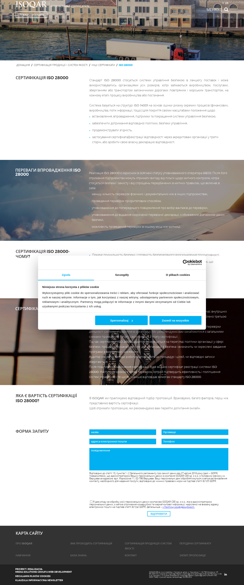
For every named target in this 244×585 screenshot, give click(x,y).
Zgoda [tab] (66, 274)
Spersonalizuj (121, 320)
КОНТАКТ (131, 555)
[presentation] (158, 491)
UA (226, 2)
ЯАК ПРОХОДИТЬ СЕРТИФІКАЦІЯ (91, 543)
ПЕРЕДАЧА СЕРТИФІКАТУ (195, 543)
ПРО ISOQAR (24, 543)
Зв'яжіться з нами (31, 14)
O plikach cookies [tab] (178, 274)
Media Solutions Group (30, 572)
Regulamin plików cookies (33, 576)
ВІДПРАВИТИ (159, 513)
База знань (78, 555)
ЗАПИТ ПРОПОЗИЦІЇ (192, 555)
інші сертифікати (103, 65)
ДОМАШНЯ (23, 65)
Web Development (60, 572)
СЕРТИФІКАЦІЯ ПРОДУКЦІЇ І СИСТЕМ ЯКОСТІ (61, 65)
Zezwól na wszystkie (175, 320)
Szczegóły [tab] (122, 274)
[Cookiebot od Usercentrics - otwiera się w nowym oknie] (185, 262)
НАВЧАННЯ (23, 555)
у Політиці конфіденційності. (178, 507)
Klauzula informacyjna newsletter (39, 580)
